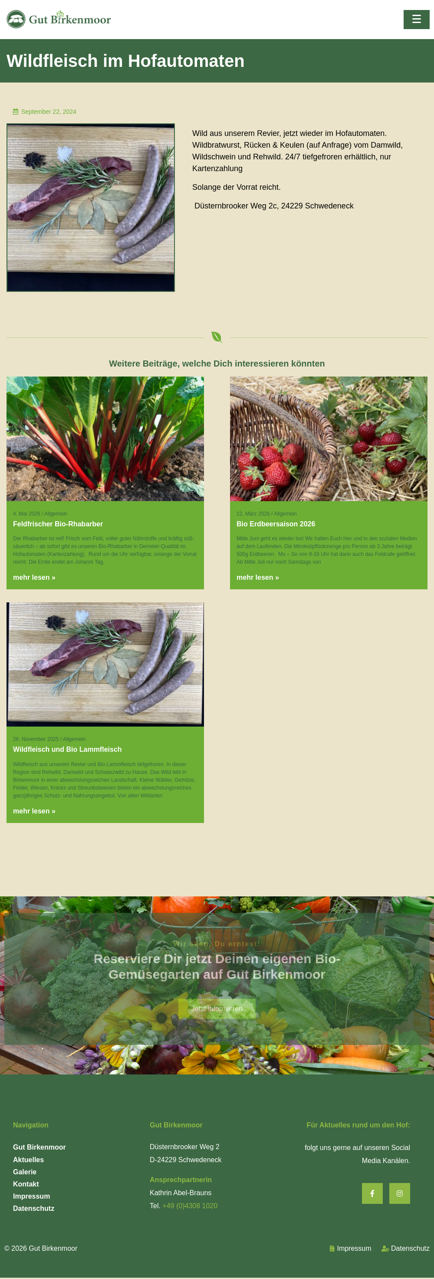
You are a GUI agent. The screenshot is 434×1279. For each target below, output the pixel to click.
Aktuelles (28, 1159)
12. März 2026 (253, 514)
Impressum (31, 1196)
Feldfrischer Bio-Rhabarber (58, 524)
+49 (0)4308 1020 (189, 1206)
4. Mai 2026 (26, 514)
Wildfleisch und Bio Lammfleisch (67, 749)
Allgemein (55, 514)
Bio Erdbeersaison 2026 (276, 524)
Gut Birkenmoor (39, 1147)
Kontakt (26, 1184)
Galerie (24, 1172)
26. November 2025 (36, 739)
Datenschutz (33, 1208)
